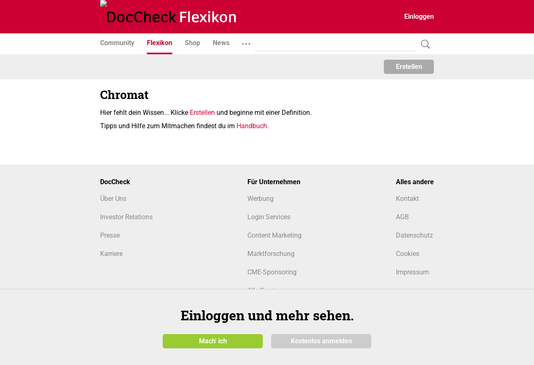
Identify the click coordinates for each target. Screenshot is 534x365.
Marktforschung (271, 254)
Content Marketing (274, 235)
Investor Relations (126, 217)
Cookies (407, 254)
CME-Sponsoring (272, 272)
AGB (402, 217)
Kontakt (407, 199)
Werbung (260, 199)
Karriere (111, 254)
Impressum (412, 272)
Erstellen (409, 67)
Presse (110, 235)
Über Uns (113, 199)
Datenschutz (414, 235)
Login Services (268, 217)
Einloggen (419, 16)
